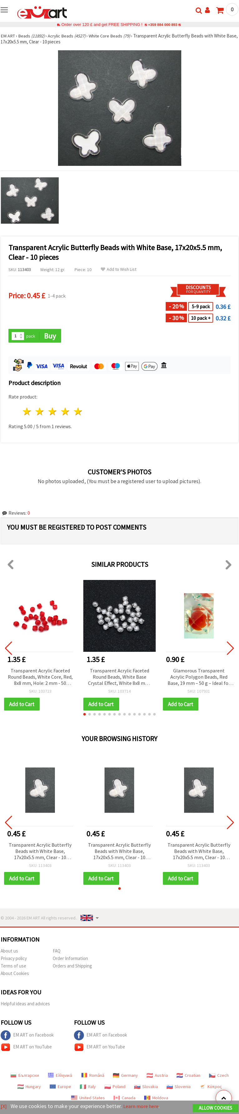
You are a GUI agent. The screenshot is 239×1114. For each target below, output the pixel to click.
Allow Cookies (215, 1108)
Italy (88, 1087)
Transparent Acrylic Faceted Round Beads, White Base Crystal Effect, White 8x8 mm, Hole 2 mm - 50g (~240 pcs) (119, 677)
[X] (4, 1106)
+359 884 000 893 (162, 24)
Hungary (29, 1087)
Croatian (188, 1076)
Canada (124, 1099)
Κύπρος (210, 1087)
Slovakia (146, 1087)
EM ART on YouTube (26, 1048)
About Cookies (15, 974)
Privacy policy (14, 959)
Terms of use (13, 967)
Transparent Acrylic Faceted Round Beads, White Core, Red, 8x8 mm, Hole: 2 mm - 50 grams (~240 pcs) (40, 677)
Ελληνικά (60, 1076)
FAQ (57, 952)
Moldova (156, 1099)
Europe (60, 1087)
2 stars (40, 412)
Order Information (70, 959)
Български (24, 1076)
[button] (84, 715)
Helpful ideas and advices (25, 1005)
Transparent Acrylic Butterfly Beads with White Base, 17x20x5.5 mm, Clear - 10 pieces (40, 852)
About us (9, 952)
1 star (27, 412)
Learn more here (143, 1106)
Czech (219, 1076)
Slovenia (179, 1087)
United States (88, 1099)
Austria (157, 1076)
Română (92, 1076)
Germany (125, 1076)
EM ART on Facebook (27, 1036)
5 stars (78, 412)
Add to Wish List (118, 269)
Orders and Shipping (72, 967)
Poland (115, 1087)
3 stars (52, 412)
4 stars (65, 412)
